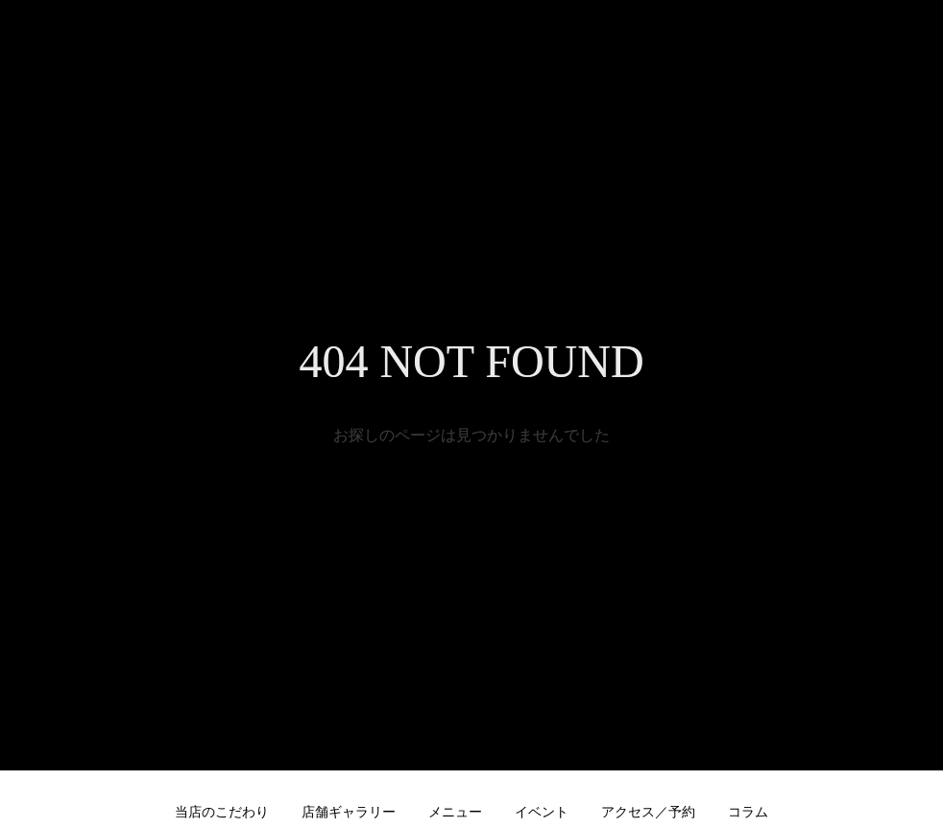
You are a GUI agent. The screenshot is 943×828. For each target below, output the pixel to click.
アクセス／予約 (648, 812)
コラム (748, 812)
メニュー (455, 812)
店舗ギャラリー (349, 812)
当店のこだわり (222, 812)
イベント (541, 812)
